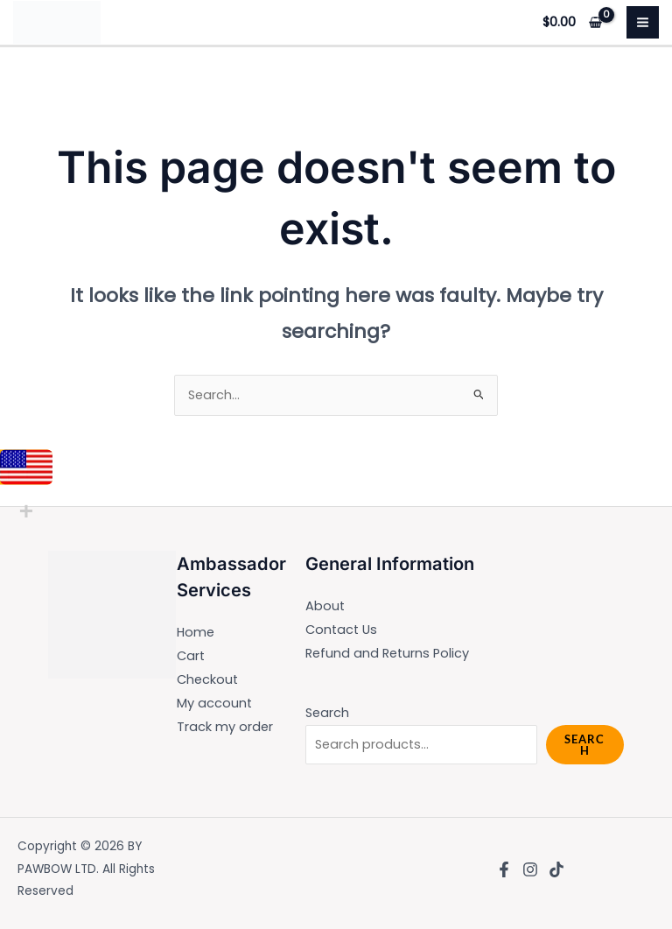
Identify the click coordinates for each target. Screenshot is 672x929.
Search (327, 712)
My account (214, 703)
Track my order (225, 726)
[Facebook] (504, 869)
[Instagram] (530, 869)
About (325, 606)
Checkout (207, 679)
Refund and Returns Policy (387, 653)
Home (195, 632)
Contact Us (341, 629)
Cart (191, 656)
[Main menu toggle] (642, 22)
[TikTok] (556, 869)
